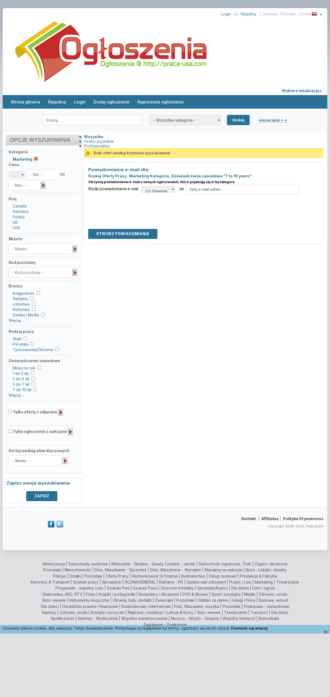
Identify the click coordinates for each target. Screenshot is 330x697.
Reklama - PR (171, 582)
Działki (75, 576)
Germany (21, 211)
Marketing (264, 582)
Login (226, 14)
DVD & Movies (195, 594)
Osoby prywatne (99, 141)
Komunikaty (269, 618)
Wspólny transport (239, 618)
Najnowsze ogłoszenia (160, 102)
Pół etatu (20, 344)
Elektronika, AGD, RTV (62, 594)
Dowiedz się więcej (249, 628)
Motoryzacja (54, 564)
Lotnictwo (21, 304)
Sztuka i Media (26, 315)
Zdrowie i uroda (273, 594)
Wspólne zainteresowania (144, 618)
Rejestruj (248, 14)
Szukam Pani (118, 588)
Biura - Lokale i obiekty (266, 570)
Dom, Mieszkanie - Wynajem (175, 570)
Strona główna (25, 102)
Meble (249, 594)
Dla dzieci (240, 588)
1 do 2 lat (20, 373)
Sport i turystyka (226, 594)
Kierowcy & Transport (50, 582)
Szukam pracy (85, 582)
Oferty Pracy (117, 576)
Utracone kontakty (177, 588)
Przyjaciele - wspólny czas (79, 588)
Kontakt (289, 14)
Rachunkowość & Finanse (155, 576)
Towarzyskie (287, 582)
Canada (20, 206)
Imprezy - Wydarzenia (98, 618)
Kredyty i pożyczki (107, 612)
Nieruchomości (78, 570)
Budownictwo (193, 576)
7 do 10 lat (22, 389)
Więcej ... (16, 320)
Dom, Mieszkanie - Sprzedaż (121, 570)
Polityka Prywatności (303, 518)
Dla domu (279, 612)
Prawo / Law (240, 582)
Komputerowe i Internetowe (146, 606)
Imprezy (49, 612)
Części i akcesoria (271, 564)
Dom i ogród (263, 588)
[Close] (325, 632)
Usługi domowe (222, 576)
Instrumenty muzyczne (89, 600)
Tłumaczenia (235, 612)
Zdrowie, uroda (73, 612)
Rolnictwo (21, 309)
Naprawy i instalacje (145, 612)
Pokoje (59, 576)
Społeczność (62, 618)
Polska (19, 217)
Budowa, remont (273, 600)
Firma (90, 594)
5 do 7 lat (21, 384)
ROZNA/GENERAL (140, 582)
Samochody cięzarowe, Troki (225, 564)
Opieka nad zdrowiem (206, 582)
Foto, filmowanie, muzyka (196, 606)
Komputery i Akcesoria (159, 594)
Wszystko (93, 136)
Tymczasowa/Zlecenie (33, 349)
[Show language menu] (321, 14)
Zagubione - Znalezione (165, 624)
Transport (259, 612)
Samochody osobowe (88, 564)
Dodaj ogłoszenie (111, 102)
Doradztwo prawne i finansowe (90, 606)
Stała (17, 338)
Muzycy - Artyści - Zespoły (195, 618)
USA (16, 227)
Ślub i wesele (54, 600)
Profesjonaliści (97, 146)
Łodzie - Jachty (181, 564)
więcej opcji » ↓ (273, 120)
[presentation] (129, 205)
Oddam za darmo (213, 600)
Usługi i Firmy (243, 600)
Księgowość (23, 293)
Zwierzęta (164, 600)
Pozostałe (52, 570)
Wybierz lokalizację (302, 90)
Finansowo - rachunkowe (266, 606)
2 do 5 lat (21, 379)
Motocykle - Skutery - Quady (137, 564)
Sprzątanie (111, 582)
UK (15, 222)
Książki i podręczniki (117, 594)
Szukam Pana (145, 588)
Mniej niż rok (24, 368)
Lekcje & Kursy (180, 612)
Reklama (20, 298)
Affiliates (270, 518)
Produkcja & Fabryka (258, 576)
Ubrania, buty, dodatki (132, 600)
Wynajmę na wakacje (223, 570)
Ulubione (270, 14)
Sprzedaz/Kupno (212, 588)
